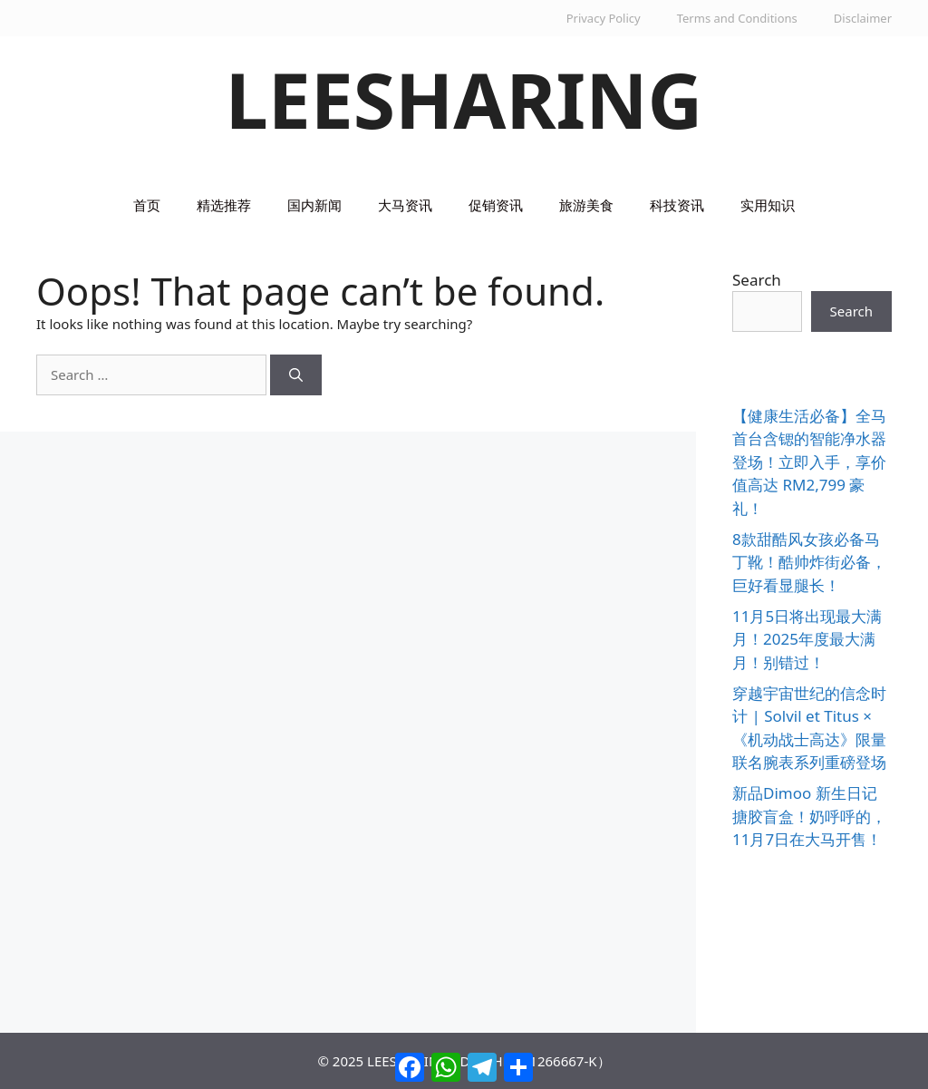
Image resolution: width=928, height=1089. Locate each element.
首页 (146, 205)
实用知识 (767, 205)
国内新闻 (314, 205)
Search (756, 279)
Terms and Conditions (737, 18)
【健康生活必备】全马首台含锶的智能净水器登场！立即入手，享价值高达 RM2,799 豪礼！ (809, 462)
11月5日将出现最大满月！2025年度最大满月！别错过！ (807, 639)
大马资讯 (405, 205)
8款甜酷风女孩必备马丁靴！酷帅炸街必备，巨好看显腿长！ (809, 562)
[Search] (296, 375)
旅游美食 (586, 205)
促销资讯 (496, 205)
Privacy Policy (603, 18)
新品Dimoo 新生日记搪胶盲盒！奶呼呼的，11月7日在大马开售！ (809, 816)
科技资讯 (677, 205)
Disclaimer (863, 18)
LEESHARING (464, 99)
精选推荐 (224, 205)
